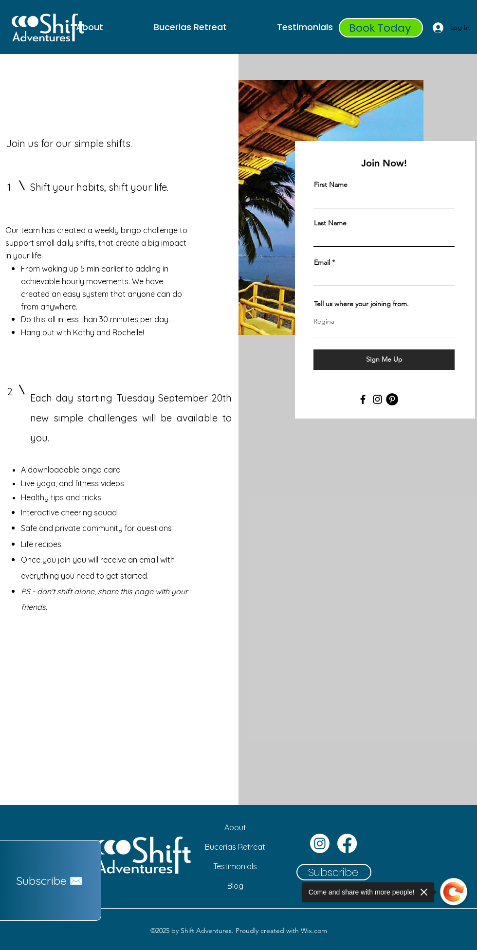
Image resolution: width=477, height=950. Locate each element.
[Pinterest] (392, 399)
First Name (331, 184)
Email (322, 262)
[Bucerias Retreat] (235, 847)
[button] (50, 880)
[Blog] (235, 885)
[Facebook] (363, 399)
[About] (235, 827)
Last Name (330, 222)
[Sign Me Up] (384, 359)
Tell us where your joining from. (361, 303)
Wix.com (314, 930)
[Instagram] (377, 399)
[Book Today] (381, 27)
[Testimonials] (235, 866)
